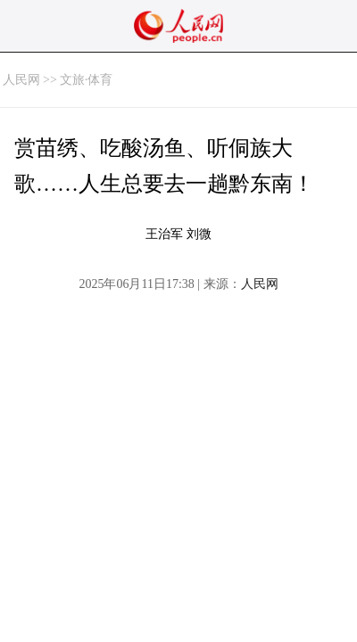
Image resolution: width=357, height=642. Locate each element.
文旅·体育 (86, 79)
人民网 (21, 79)
